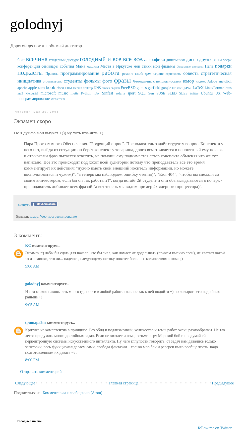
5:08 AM (32, 266)
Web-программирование (58, 216)
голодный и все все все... (113, 59)
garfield (154, 88)
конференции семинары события (45, 66)
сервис (158, 74)
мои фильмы (164, 66)
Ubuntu (207, 93)
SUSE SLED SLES (171, 93)
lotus (228, 88)
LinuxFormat (214, 88)
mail (20, 93)
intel (180, 88)
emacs (106, 88)
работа (110, 72)
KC (28, 245)
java (187, 87)
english (115, 88)
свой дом (143, 73)
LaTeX (198, 88)
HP (174, 88)
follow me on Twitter (215, 428)
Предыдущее (223, 383)
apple (32, 88)
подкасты (30, 72)
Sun (151, 93)
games (142, 88)
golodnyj (36, 24)
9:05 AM (32, 305)
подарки (223, 66)
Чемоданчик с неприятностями (157, 81)
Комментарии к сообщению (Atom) (72, 393)
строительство (52, 81)
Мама (80, 66)
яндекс (201, 81)
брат (21, 60)
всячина (37, 59)
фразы (122, 80)
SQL (142, 93)
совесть (191, 73)
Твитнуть (23, 205)
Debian (77, 88)
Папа (209, 66)
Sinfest (107, 93)
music (63, 93)
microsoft (48, 93)
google (166, 88)
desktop (88, 88)
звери (227, 60)
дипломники (175, 60)
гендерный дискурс (64, 60)
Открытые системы (190, 66)
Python (86, 93)
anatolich (225, 81)
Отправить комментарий (41, 371)
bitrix (41, 88)
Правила (52, 74)
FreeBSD (128, 88)
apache (22, 88)
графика (156, 59)
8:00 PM (32, 360)
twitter (194, 93)
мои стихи (142, 66)
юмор (188, 81)
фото (107, 81)
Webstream (58, 99)
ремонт (127, 74)
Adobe (212, 81)
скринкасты (174, 74)
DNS (97, 88)
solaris (120, 93)
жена (218, 60)
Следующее (25, 383)
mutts (74, 93)
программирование (80, 73)
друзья (205, 59)
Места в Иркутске (116, 66)
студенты (73, 81)
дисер (192, 59)
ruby (96, 93)
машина (93, 66)
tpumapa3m (35, 322)
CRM (68, 88)
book (50, 87)
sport (131, 93)
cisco (60, 88)
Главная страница (123, 383)
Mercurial (31, 93)
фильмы (92, 81)
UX (218, 93)
